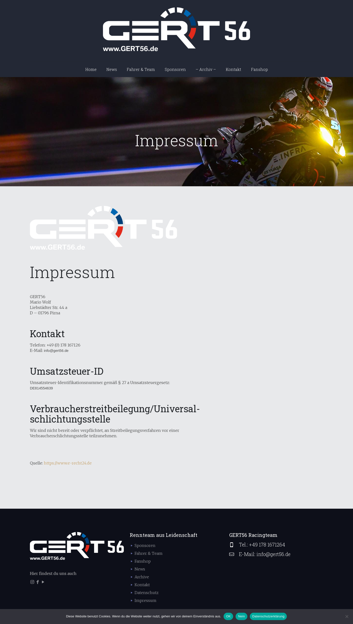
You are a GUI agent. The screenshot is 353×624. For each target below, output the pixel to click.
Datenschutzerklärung (268, 616)
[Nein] (346, 616)
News (140, 569)
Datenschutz (147, 592)
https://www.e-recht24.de (68, 463)
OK (228, 616)
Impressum (145, 600)
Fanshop (143, 561)
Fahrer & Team (149, 553)
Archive (142, 576)
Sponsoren (145, 545)
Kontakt (142, 584)
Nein (241, 616)
